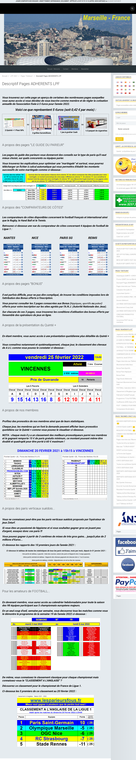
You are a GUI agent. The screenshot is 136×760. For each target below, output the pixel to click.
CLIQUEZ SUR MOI (114, 1)
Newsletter (85, 69)
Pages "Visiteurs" (27, 76)
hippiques (76, 303)
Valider (119, 139)
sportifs (87, 303)
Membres (75, 69)
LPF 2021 (14, 76)
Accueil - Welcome (53, 69)
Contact (65, 69)
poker (99, 303)
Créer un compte (120, 134)
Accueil (4, 76)
